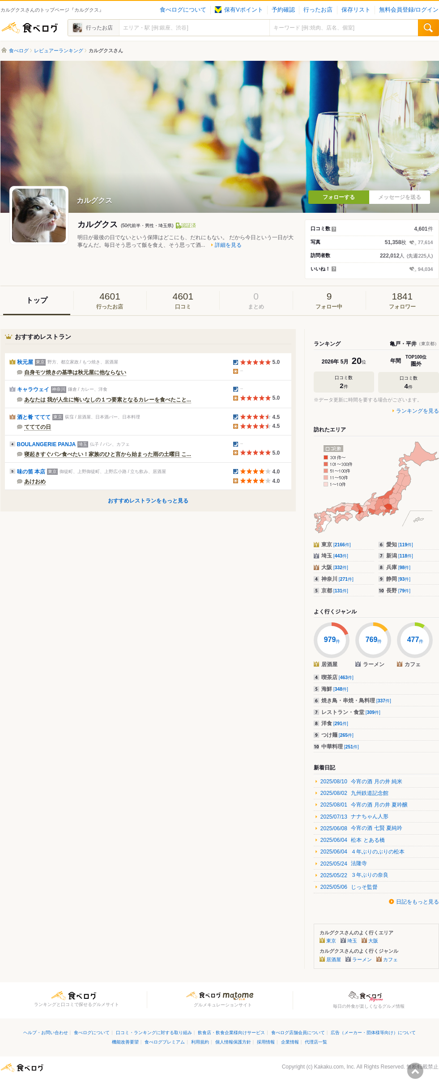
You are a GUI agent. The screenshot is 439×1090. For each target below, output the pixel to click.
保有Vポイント (239, 10)
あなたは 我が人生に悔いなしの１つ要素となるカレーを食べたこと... (107, 400)
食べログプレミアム (165, 1041)
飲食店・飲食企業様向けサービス (231, 1032)
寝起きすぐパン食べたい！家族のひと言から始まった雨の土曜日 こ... (107, 454)
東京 (336, 544)
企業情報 (290, 1041)
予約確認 (283, 10)
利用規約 (200, 1041)
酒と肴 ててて (34, 417)
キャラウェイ (33, 389)
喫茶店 (337, 677)
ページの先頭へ (415, 1071)
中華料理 (340, 747)
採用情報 (266, 1041)
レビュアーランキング (58, 50)
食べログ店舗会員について (298, 1032)
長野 (398, 590)
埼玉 (334, 556)
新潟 (399, 556)
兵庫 (398, 567)
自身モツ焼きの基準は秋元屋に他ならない (75, 372)
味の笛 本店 (31, 472)
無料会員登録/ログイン (409, 10)
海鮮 (334, 689)
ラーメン (362, 959)
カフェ (390, 959)
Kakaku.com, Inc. (334, 1067)
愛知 (399, 544)
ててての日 (37, 427)
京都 (334, 590)
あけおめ (35, 481)
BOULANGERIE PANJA (46, 444)
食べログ (29, 28)
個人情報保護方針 (233, 1041)
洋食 (334, 723)
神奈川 (337, 579)
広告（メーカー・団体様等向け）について (373, 1032)
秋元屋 (25, 362)
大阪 (334, 567)
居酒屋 (333, 959)
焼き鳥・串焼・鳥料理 (356, 700)
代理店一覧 (316, 1041)
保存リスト (356, 10)
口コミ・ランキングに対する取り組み (154, 1032)
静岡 (398, 579)
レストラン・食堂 (350, 712)
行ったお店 (317, 10)
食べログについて (183, 10)
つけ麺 (337, 735)
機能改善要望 (125, 1041)
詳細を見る (228, 245)
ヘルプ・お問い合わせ (45, 1032)
